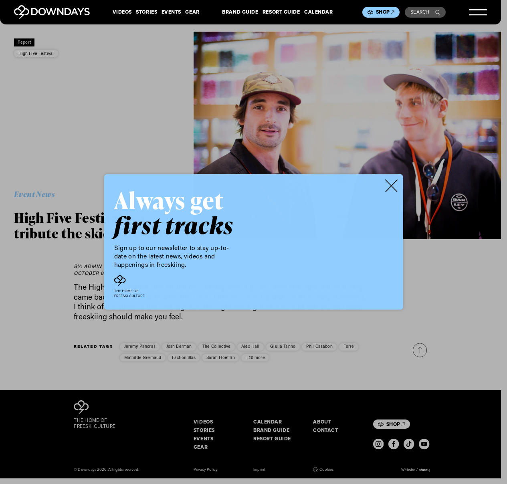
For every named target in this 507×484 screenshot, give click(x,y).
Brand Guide (240, 12)
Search (425, 12)
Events (171, 12)
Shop (385, 12)
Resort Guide (281, 12)
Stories (146, 12)
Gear (192, 12)
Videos (122, 12)
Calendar (318, 12)
